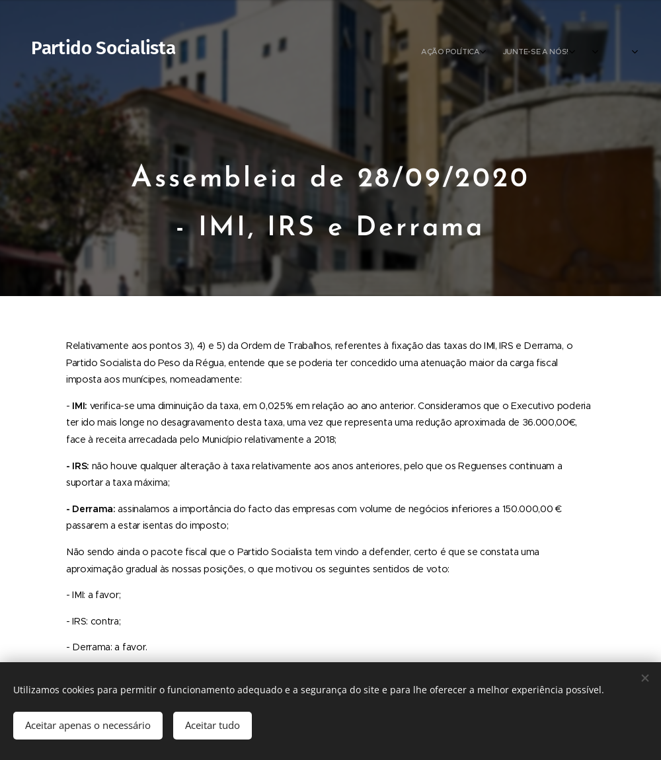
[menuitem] (552, 52)
